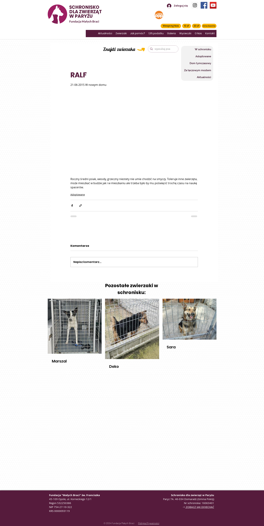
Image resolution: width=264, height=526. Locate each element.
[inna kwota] (209, 26)
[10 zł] (186, 26)
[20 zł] (196, 26)
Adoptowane (77, 194)
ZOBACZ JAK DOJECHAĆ (199, 507)
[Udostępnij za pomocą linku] (80, 205)
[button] (171, 26)
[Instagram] (194, 5)
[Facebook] (204, 5)
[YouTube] (213, 5)
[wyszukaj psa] (163, 49)
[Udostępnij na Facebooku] (72, 205)
